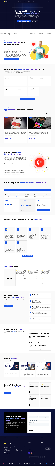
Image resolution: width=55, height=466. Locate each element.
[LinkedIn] (35, 457)
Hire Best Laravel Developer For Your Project (27, 99)
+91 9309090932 (8, 457)
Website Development (31, 448)
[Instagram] (33, 457)
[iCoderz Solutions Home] (8, 443)
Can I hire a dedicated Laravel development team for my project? (40, 346)
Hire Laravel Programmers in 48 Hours (23, 21)
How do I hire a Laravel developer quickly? (40, 328)
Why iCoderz (47, 443)
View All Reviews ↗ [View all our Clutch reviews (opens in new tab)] (46, 266)
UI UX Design (30, 449)
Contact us (14, 331)
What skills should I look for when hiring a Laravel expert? (40, 342)
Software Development (31, 447)
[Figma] (44, 457)
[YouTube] (42, 457)
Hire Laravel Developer (9, 305)
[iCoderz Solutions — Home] (7, 1)
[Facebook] (29, 457)
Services (24, 1)
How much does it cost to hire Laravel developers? (40, 331)
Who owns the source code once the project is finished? (40, 340)
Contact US (48, 448)
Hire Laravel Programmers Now (27, 255)
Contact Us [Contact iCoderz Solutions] (48, 1)
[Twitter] (31, 457)
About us (37, 1)
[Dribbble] (39, 457)
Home (22, 5)
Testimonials (41, 443)
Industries (29, 1)
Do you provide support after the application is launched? (40, 349)
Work (33, 1)
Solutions (20, 1)
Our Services (34, 21)
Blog (40, 447)
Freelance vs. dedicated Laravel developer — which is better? (40, 333)
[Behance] (40, 457)
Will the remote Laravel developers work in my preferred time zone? (40, 337)
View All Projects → (46, 113)
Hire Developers (25, 5)
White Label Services (31, 443)
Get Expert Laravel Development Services (11, 59)
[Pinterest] (37, 457)
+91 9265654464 (19, 457)
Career (47, 447)
